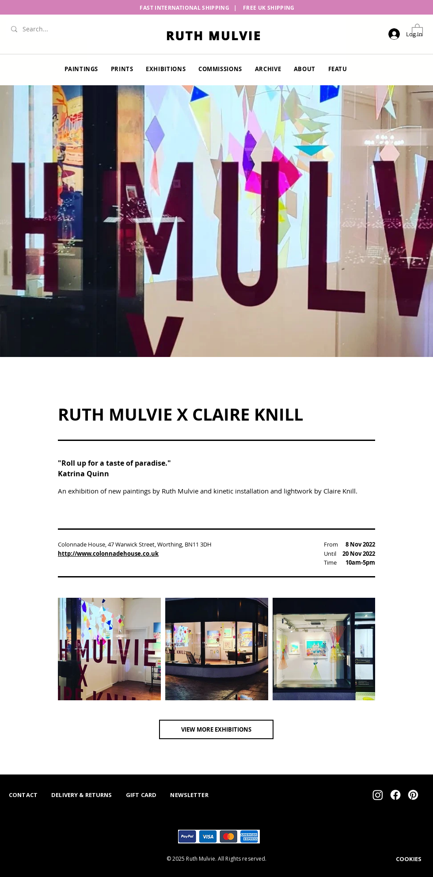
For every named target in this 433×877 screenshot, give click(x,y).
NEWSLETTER (189, 795)
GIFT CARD (141, 795)
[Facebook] (395, 794)
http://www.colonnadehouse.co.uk (108, 554)
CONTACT (23, 795)
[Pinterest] (413, 794)
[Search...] (51, 29)
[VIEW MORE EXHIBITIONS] (216, 729)
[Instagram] (377, 794)
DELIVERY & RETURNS (81, 795)
